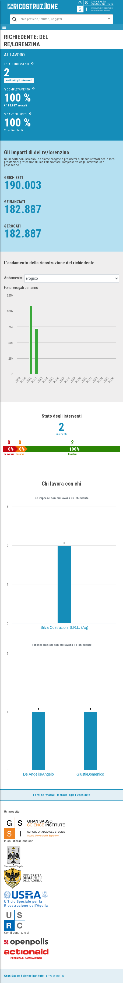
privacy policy (55, 976)
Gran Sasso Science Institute (24, 976)
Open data (83, 795)
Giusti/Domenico (90, 774)
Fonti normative (44, 795)
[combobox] (57, 18)
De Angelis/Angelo (38, 774)
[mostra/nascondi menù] (4, 27)
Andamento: (13, 278)
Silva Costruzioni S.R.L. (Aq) (64, 627)
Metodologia (65, 795)
